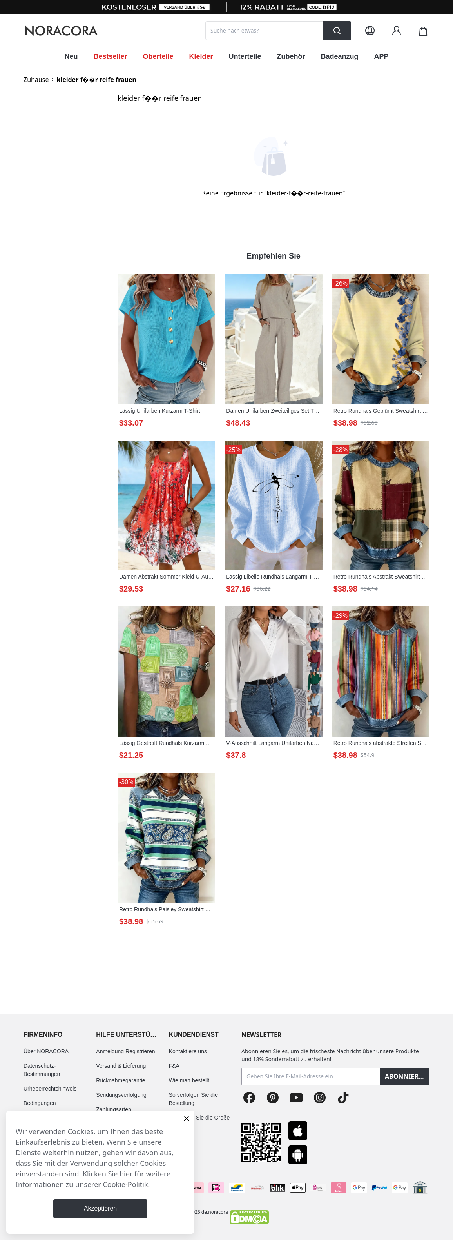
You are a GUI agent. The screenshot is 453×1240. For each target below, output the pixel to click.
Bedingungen (40, 1103)
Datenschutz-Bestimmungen (42, 1070)
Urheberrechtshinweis (50, 1088)
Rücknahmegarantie (120, 1080)
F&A (174, 1066)
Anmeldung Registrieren (125, 1051)
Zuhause (36, 80)
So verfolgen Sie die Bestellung (193, 1099)
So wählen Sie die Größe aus (199, 1121)
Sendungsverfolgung (121, 1095)
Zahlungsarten (113, 1109)
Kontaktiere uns (188, 1051)
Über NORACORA (46, 1051)
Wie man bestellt (189, 1080)
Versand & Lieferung (121, 1066)
